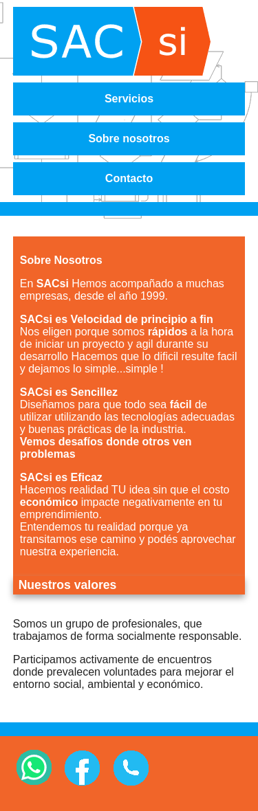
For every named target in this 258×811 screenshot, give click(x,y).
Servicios (129, 98)
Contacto (129, 178)
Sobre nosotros (128, 138)
